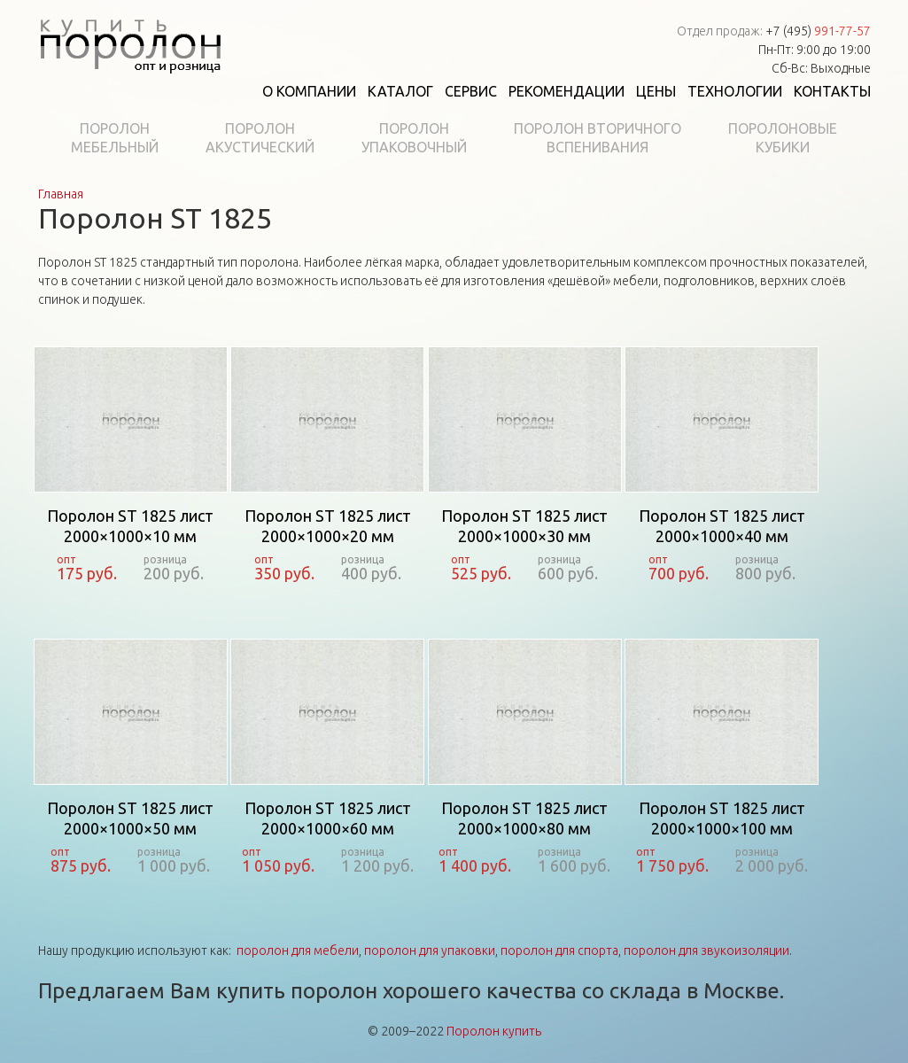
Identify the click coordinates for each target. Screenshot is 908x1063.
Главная (60, 194)
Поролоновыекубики (782, 137)
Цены (656, 91)
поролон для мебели (298, 950)
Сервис (471, 91)
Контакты (832, 91)
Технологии (734, 91)
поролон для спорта (559, 950)
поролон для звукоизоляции (706, 950)
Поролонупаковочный (414, 137)
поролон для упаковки (429, 950)
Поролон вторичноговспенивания (597, 137)
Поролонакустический (260, 137)
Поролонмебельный (115, 137)
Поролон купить (493, 1031)
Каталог (400, 91)
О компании (309, 91)
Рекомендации (566, 91)
